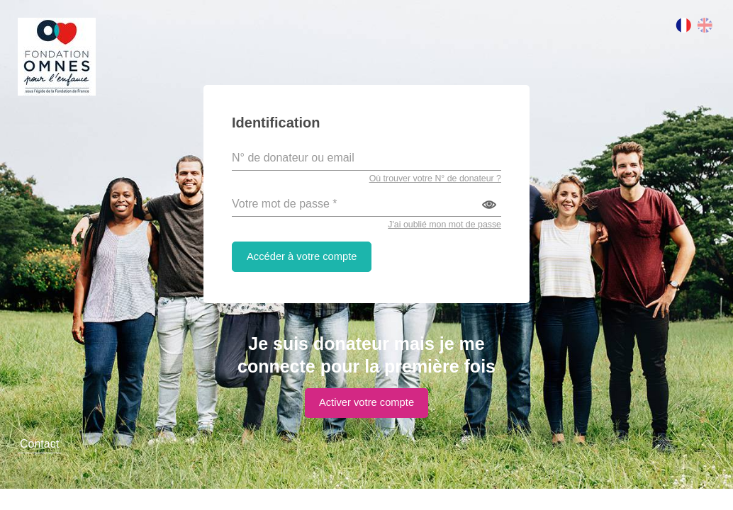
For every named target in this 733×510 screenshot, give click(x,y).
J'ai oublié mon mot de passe (441, 225)
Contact (39, 465)
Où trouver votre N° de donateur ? (431, 179)
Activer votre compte (366, 406)
